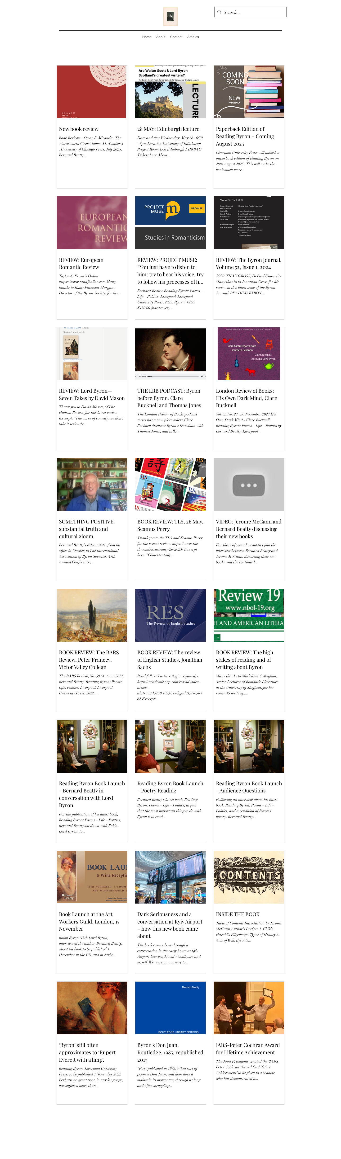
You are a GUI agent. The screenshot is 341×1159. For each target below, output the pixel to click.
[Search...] (250, 12)
